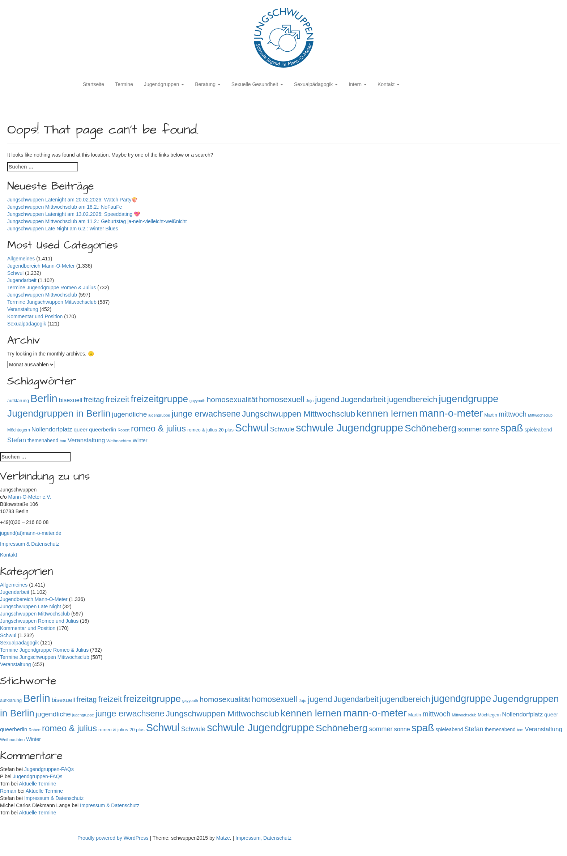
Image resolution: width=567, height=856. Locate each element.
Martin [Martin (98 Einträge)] (490, 415)
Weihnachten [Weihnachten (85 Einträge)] (118, 440)
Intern (358, 84)
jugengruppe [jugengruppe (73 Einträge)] (159, 415)
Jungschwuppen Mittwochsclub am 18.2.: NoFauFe (64, 207)
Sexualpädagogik (316, 84)
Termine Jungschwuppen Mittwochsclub (52, 302)
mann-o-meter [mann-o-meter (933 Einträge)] (451, 413)
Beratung (208, 84)
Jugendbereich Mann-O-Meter (41, 266)
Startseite (93, 84)
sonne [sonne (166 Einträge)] (491, 429)
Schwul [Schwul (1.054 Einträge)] (252, 428)
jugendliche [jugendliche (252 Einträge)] (129, 414)
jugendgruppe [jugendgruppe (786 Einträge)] (468, 398)
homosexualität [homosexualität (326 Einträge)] (232, 399)
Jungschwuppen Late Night (30, 606)
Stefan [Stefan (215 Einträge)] (16, 440)
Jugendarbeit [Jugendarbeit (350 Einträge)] (363, 399)
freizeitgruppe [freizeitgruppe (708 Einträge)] (159, 398)
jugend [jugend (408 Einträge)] (327, 399)
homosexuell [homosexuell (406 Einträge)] (281, 399)
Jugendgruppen (164, 84)
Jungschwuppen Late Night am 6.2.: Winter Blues (62, 228)
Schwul (15, 273)
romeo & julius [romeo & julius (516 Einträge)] (158, 428)
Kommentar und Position (35, 316)
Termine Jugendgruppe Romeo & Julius (51, 287)
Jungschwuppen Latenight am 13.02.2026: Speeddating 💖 (73, 214)
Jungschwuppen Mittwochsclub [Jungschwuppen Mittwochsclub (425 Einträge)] (298, 413)
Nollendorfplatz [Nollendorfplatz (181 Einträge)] (51, 429)
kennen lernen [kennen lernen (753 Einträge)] (387, 413)
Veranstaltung (22, 309)
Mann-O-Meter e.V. (29, 497)
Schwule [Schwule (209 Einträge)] (282, 429)
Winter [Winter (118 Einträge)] (140, 440)
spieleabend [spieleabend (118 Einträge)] (538, 430)
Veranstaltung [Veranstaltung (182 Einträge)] (86, 440)
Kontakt (389, 84)
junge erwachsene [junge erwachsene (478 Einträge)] (205, 413)
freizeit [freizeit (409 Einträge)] (117, 399)
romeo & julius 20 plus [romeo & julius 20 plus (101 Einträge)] (210, 430)
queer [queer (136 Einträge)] (81, 429)
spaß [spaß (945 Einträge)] (511, 428)
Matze (223, 838)
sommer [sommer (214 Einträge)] (470, 429)
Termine (124, 84)
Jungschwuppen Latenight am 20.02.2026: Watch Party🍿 (72, 200)
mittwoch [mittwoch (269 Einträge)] (512, 414)
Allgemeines (21, 258)
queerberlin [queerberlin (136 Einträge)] (102, 429)
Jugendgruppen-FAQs (49, 769)
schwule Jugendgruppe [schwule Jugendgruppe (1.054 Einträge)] (349, 428)
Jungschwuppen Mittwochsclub (42, 295)
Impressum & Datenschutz (29, 544)
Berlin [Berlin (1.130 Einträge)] (43, 398)
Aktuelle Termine (37, 784)
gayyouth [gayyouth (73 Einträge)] (197, 401)
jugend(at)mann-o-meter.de (30, 533)
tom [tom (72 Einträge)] (63, 441)
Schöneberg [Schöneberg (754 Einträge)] (431, 428)
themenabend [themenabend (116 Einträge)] (42, 440)
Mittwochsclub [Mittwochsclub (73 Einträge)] (540, 415)
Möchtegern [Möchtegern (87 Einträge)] (18, 430)
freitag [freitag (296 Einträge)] (94, 400)
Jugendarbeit (22, 280)
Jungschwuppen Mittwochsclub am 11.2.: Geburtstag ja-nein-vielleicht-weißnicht (97, 221)
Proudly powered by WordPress (113, 838)
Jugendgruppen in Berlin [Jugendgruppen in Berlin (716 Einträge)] (59, 413)
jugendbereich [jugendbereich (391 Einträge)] (412, 399)
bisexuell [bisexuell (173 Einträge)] (70, 400)
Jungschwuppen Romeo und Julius (39, 621)
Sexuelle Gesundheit (257, 84)
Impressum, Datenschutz (263, 838)
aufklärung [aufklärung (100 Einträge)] (18, 400)
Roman (8, 791)
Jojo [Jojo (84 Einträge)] (310, 400)
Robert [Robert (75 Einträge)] (123, 430)
